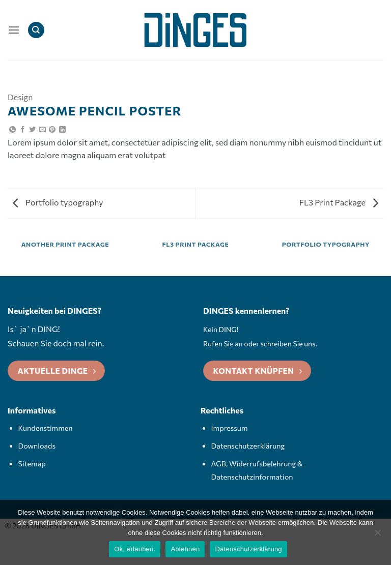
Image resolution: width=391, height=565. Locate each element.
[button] (14, 29)
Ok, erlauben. (134, 549)
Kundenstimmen (45, 427)
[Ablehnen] (377, 535)
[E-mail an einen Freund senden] (42, 130)
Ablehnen (185, 549)
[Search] (36, 30)
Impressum (229, 427)
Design (20, 97)
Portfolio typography (58, 202)
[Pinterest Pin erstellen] (52, 130)
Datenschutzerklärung (248, 445)
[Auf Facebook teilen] (22, 130)
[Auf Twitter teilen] (32, 130)
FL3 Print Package (338, 202)
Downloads (36, 445)
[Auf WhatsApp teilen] (12, 130)
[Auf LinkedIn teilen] (62, 130)
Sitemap (32, 463)
